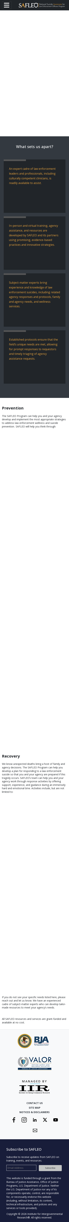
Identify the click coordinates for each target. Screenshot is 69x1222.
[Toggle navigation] (6, 5)
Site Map (34, 1107)
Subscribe (50, 1168)
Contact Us (34, 1103)
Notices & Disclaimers (34, 1112)
